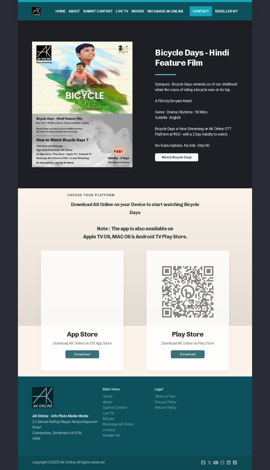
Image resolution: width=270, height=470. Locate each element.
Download (82, 355)
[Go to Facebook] (203, 462)
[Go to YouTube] (216, 462)
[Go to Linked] (228, 462)
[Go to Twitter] (209, 462)
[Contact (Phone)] (235, 462)
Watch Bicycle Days (177, 157)
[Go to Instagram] (222, 462)
